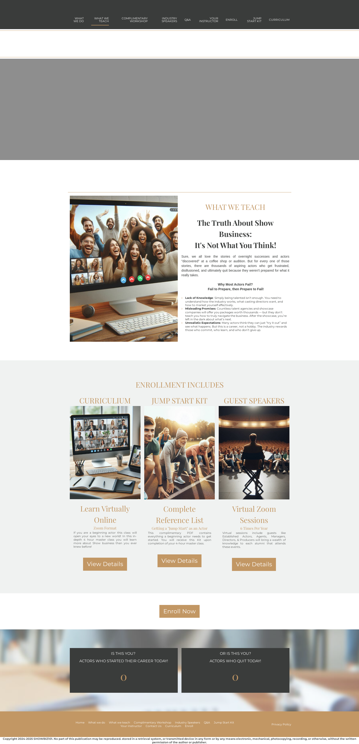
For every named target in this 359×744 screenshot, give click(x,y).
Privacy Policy (281, 724)
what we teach (101, 20)
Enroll (232, 19)
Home (80, 722)
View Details (105, 563)
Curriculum (279, 19)
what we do (79, 20)
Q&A (188, 19)
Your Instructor (208, 20)
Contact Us (153, 726)
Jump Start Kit (224, 722)
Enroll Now (179, 611)
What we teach (119, 722)
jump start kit (254, 20)
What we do (96, 722)
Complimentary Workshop (135, 20)
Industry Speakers (169, 20)
